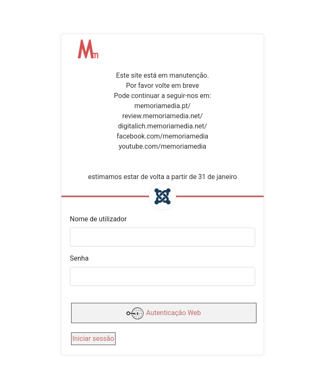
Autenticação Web (164, 313)
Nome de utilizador (98, 219)
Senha (79, 258)
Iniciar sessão (93, 339)
